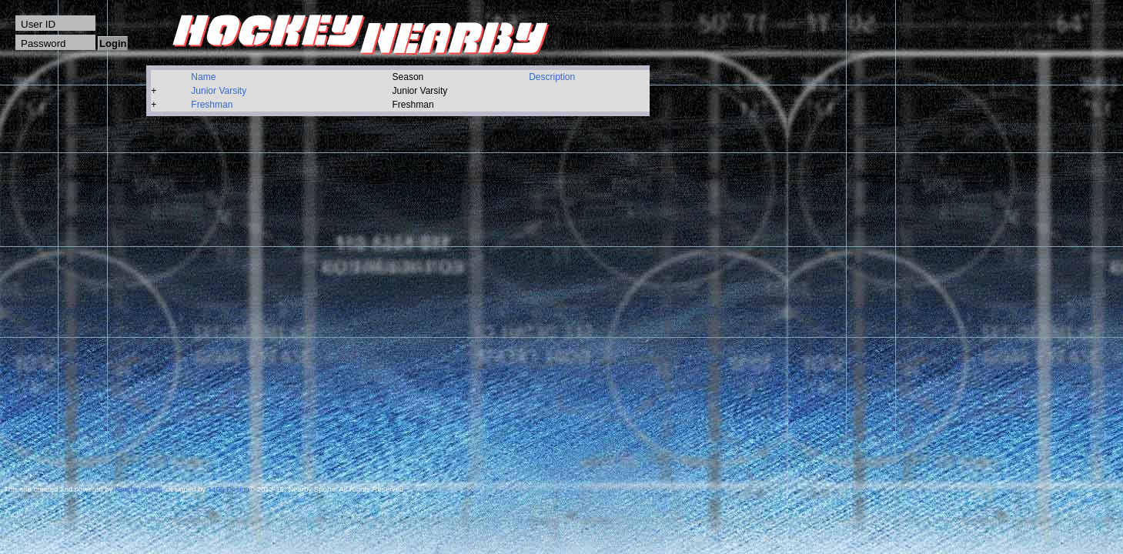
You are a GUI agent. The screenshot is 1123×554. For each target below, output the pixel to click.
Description (552, 77)
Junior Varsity (218, 90)
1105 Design (228, 489)
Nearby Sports (138, 489)
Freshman (211, 104)
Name (203, 77)
